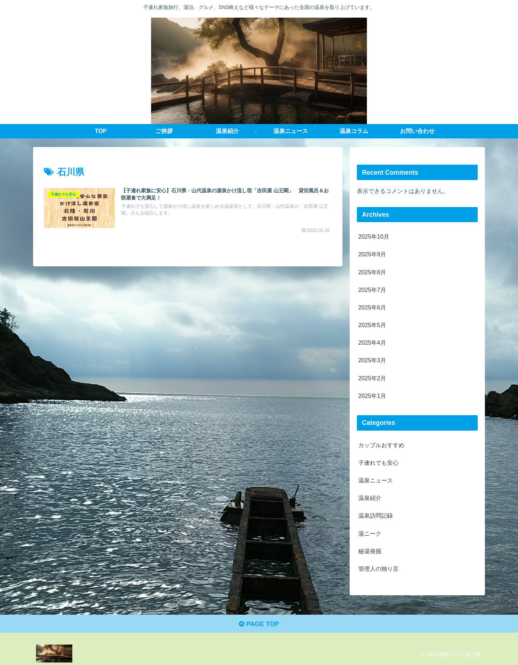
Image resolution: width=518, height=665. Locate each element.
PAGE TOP (259, 624)
